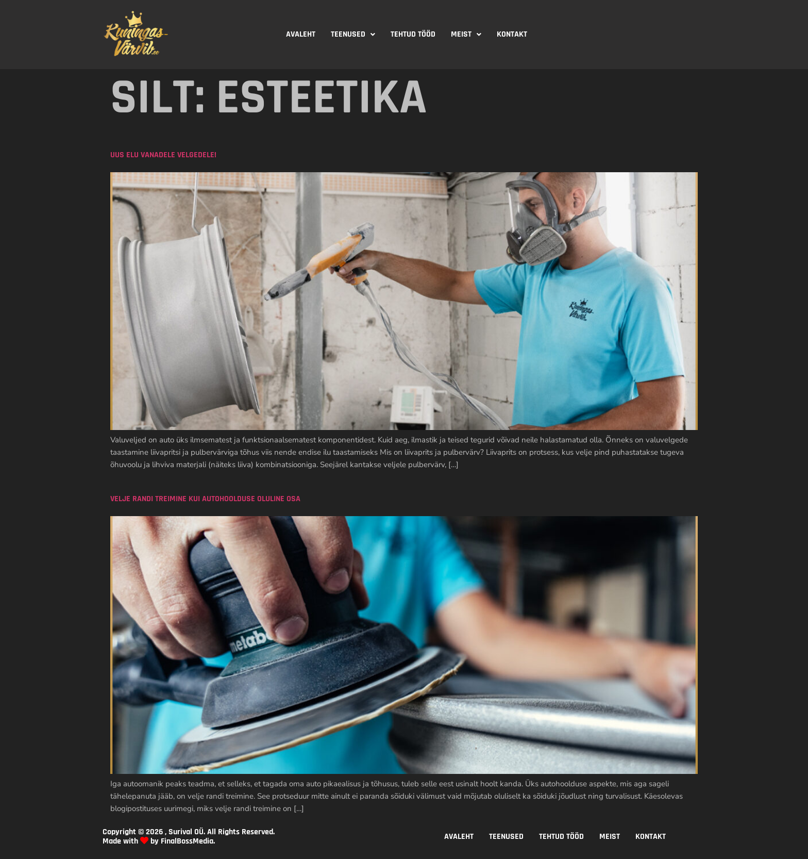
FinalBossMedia (187, 841)
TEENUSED (353, 34)
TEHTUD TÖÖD (413, 34)
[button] (353, 34)
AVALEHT (300, 34)
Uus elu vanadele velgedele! (163, 155)
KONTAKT (512, 34)
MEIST (466, 34)
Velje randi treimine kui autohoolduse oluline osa (205, 498)
